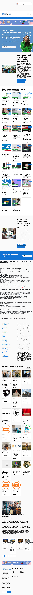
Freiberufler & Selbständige (5, 105)
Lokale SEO (4, 198)
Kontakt (13, 561)
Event (23, 89)
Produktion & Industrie (5, 319)
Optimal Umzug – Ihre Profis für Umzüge (6, 180)
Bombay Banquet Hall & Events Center (26, 409)
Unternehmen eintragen (22, 69)
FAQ (13, 563)
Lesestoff (13, 562)
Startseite (13, 558)
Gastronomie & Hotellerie (6, 332)
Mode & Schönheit (5, 320)
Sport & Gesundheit (5, 315)
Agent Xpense (26, 424)
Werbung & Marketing (15, 176)
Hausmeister (4, 326)
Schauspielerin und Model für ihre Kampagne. (6, 109)
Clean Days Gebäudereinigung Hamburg (17, 425)
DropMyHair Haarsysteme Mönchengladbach (6, 409)
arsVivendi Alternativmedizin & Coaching (6, 92)
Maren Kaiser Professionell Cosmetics (5, 163)
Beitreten (9, 580)
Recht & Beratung (4, 318)
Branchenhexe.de (15, 564)
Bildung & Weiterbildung (5, 344)
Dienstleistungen (15, 89)
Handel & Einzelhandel (5, 330)
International (7, 536)
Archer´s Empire (16, 407)
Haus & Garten (4, 327)
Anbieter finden (15, 36)
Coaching (3, 89)
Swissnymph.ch (5, 143)
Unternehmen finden (21, 71)
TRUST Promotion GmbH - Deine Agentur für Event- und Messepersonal (26, 181)
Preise (13, 559)
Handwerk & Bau (4, 328)
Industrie (3, 323)
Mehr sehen (28, 78)
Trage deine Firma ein (6, 36)
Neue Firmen (22, 561)
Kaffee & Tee (4, 322)
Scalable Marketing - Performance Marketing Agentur (15, 391)
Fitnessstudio (4, 336)
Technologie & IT (4, 314)
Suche (21, 558)
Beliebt (21, 559)
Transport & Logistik (5, 312)
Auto (21, 536)
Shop (2, 316)
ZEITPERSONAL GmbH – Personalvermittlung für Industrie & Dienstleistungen (6, 371)
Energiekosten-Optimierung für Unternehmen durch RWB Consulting (16, 443)
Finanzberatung (4, 339)
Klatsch (14, 540)
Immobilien (3, 324)
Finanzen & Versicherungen (6, 338)
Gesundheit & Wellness (5, 331)
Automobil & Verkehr (5, 346)
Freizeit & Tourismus (15, 105)
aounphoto (4, 388)
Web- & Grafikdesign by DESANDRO (26, 163)
